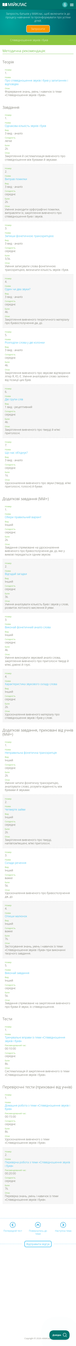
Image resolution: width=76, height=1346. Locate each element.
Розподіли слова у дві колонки (25, 342)
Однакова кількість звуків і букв (25, 126)
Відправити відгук (38, 1244)
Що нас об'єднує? (16, 452)
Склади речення (15, 863)
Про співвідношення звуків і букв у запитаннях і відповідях (36, 82)
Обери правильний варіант (23, 517)
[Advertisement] (38, 1282)
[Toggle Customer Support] (59, 1335)
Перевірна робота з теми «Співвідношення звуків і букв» (37, 1164)
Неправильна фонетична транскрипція (31, 753)
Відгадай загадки (16, 574)
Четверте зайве (15, 809)
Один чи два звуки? (17, 289)
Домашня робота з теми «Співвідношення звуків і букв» (37, 1107)
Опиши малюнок (16, 916)
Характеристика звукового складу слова (31, 684)
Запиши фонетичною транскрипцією (29, 236)
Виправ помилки (16, 179)
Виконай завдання (17, 973)
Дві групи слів (14, 399)
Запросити (38, 29)
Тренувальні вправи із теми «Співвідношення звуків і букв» (35, 1039)
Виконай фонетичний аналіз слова (28, 627)
